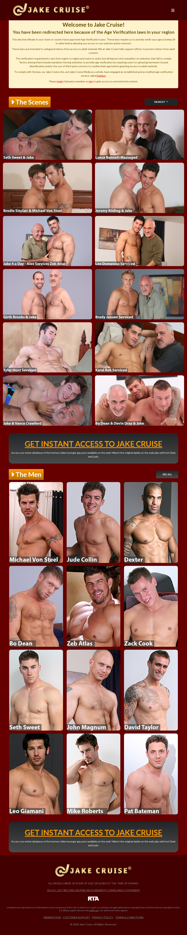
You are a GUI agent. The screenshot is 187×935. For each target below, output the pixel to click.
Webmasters (52, 917)
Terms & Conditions (129, 917)
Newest (160, 101)
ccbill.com (94, 910)
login (60, 81)
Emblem (101, 75)
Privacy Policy (102, 917)
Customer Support (76, 917)
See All (167, 474)
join (91, 81)
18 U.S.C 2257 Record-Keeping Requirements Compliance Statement (93, 890)
